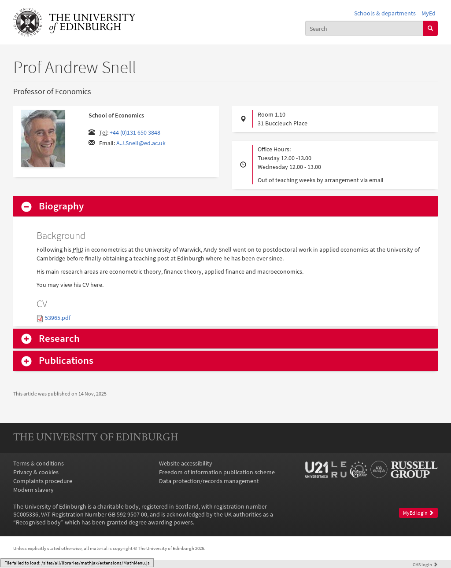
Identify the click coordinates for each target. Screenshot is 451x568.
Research (59, 338)
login (425, 564)
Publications (66, 360)
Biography (61, 206)
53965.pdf (57, 318)
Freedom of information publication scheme (217, 472)
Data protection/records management (209, 481)
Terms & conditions (38, 463)
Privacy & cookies (36, 472)
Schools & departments (385, 13)
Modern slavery (33, 490)
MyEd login (418, 512)
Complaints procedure (42, 481)
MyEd (428, 13)
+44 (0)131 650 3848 (135, 132)
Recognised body (38, 522)
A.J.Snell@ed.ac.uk (141, 143)
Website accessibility (185, 463)
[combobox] (364, 28)
